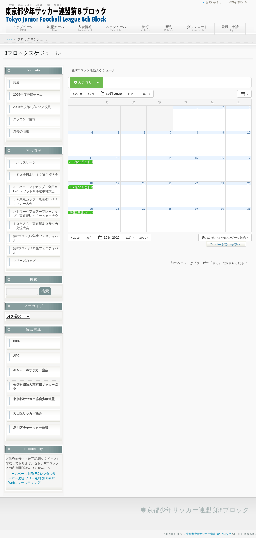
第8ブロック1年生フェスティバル (35, 250)
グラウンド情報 (24, 119)
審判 (169, 28)
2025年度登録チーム (28, 95)
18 (91, 183)
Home (9, 39)
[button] (225, 237)
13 (143, 158)
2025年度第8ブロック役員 (32, 107)
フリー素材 (33, 478)
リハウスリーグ (24, 162)
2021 (146, 93)
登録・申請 (230, 28)
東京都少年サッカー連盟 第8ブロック (208, 533)
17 (248, 158)
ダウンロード (197, 28)
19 (117, 183)
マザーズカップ (24, 260)
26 (117, 208)
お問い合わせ (214, 2)
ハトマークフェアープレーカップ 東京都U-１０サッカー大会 (35, 214)
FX (37, 474)
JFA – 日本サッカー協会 (30, 370)
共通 (16, 82)
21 (170, 183)
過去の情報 (21, 131)
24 (248, 183)
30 (222, 208)
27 (143, 208)
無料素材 (48, 478)
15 (196, 158)
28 (170, 208)
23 (222, 183)
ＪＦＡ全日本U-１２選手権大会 (35, 175)
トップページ (23, 28)
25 (91, 208)
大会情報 (85, 28)
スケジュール (116, 28)
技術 (145, 28)
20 (143, 183)
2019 (78, 93)
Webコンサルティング (24, 483)
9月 (91, 93)
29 (196, 208)
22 (196, 183)
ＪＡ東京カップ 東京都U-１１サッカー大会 (35, 201)
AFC (16, 356)
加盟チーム (55, 28)
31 (248, 208)
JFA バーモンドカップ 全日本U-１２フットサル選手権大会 (35, 189)
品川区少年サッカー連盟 (30, 428)
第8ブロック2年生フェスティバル (35, 238)
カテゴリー (86, 82)
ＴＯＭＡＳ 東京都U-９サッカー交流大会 (35, 226)
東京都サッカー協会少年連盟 (34, 399)
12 (117, 158)
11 (91, 158)
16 (222, 158)
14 (170, 158)
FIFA (16, 341)
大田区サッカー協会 (27, 413)
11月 (132, 93)
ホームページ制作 (21, 474)
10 (248, 132)
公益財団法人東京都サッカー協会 (35, 387)
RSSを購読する (237, 2)
